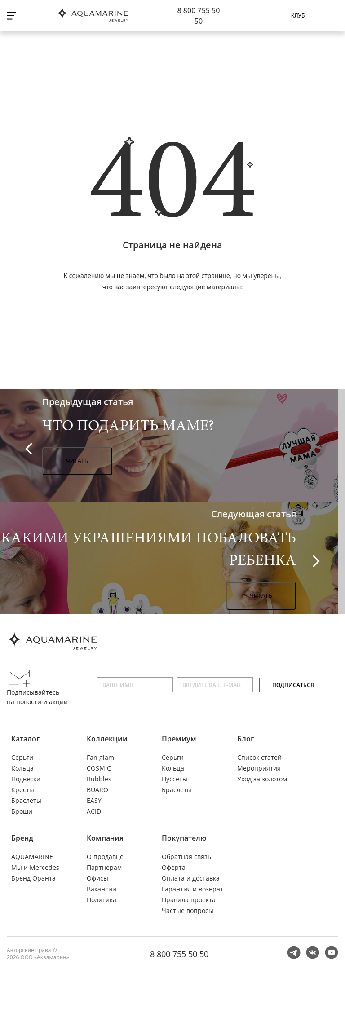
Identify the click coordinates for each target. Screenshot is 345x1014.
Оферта (174, 867)
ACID (94, 811)
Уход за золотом (262, 779)
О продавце (105, 856)
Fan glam (100, 757)
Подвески (25, 779)
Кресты (22, 789)
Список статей (259, 757)
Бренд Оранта (33, 878)
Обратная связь (186, 856)
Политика (101, 899)
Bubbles (99, 779)
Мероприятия (259, 768)
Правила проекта (189, 899)
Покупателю (184, 838)
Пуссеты (174, 779)
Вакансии (101, 889)
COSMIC (99, 768)
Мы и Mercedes (35, 867)
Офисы (97, 878)
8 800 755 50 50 (179, 953)
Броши (21, 811)
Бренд (22, 838)
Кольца (22, 768)
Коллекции (107, 739)
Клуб (298, 15)
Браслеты (26, 800)
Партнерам (104, 867)
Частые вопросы (187, 910)
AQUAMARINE (32, 856)
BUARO (97, 789)
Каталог (25, 739)
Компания (105, 838)
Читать (77, 461)
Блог (245, 739)
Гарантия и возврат (192, 889)
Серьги (22, 757)
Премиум (179, 739)
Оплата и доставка (191, 878)
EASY (94, 800)
